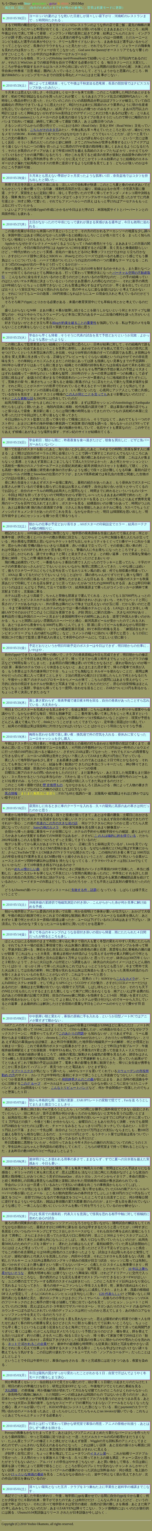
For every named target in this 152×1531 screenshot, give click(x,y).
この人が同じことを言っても (86, 394)
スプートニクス (22, 1071)
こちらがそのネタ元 (44, 129)
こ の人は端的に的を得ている (115, 835)
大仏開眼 (11, 1390)
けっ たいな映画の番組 (27, 1474)
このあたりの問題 (71, 1033)
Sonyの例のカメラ (46, 827)
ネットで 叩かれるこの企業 (27, 1344)
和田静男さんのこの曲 (78, 1079)
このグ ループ (30, 1083)
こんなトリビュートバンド (70, 1087)
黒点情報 (11, 793)
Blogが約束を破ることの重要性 (74, 322)
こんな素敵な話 (22, 398)
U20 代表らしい (110, 1293)
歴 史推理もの (53, 785)
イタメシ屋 (98, 1453)
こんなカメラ (125, 978)
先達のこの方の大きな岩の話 (57, 823)
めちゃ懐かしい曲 (27, 869)
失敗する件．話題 (84, 890)
